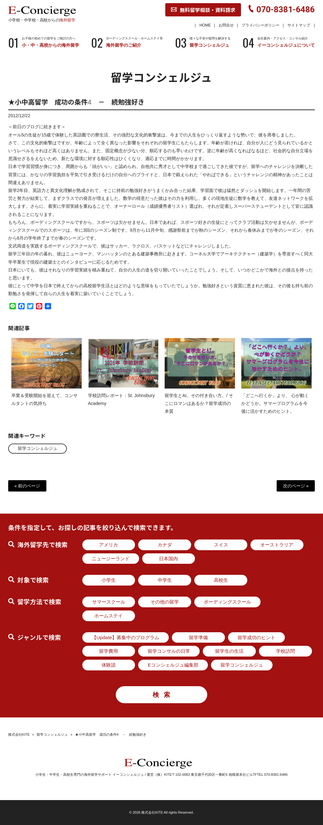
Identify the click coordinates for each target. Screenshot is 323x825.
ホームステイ (108, 615)
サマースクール (108, 601)
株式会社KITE (19, 734)
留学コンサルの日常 (169, 651)
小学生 (109, 580)
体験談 (109, 665)
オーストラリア (276, 544)
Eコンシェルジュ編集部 (173, 665)
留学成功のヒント (256, 637)
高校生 (221, 580)
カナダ (165, 544)
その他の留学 (164, 601)
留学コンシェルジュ (37, 448)
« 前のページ (27, 485)
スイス (221, 544)
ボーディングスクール (227, 601)
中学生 (165, 580)
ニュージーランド (111, 558)
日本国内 (168, 558)
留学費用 (108, 651)
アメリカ (108, 544)
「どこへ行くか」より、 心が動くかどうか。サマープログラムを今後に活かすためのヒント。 (275, 408)
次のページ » (296, 485)
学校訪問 (285, 651)
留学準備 (198, 637)
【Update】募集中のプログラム (126, 637)
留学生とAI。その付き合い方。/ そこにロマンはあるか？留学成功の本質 (199, 408)
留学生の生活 (229, 651)
